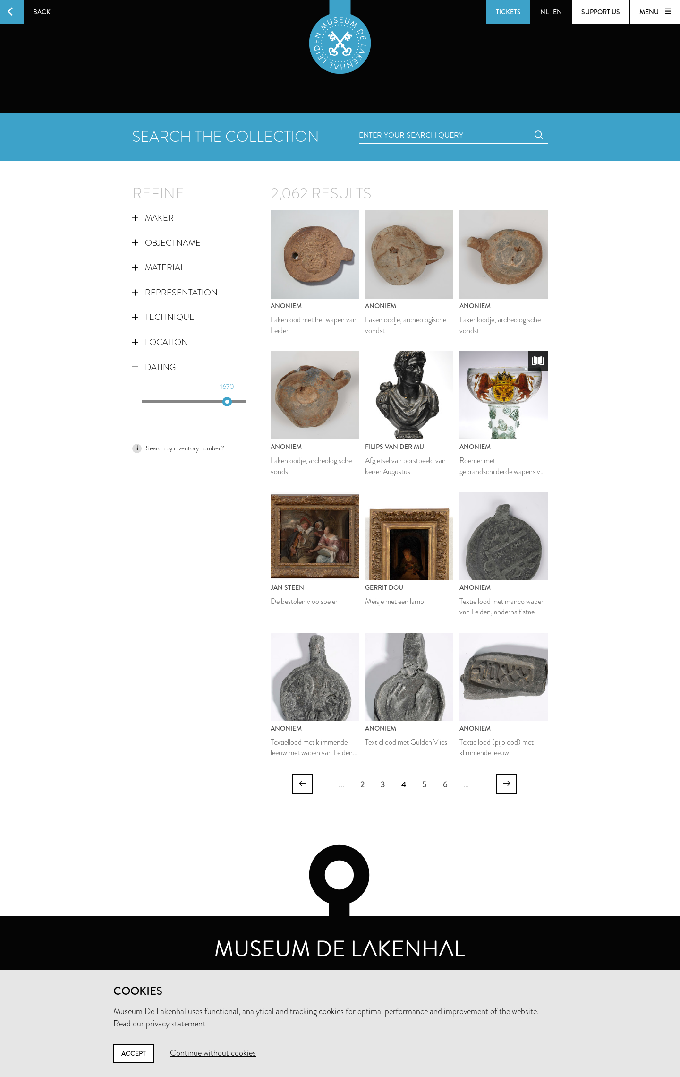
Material (158, 267)
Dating (154, 367)
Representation (175, 292)
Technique (163, 317)
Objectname (166, 243)
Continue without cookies (213, 1053)
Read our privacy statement (159, 1023)
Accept (133, 1053)
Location (160, 342)
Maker (153, 218)
